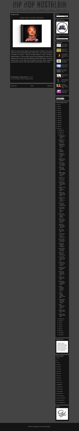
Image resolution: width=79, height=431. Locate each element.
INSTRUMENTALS (42, 9)
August (60, 320)
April (60, 328)
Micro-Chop (58, 375)
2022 (59, 112)
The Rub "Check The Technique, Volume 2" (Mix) (62, 164)
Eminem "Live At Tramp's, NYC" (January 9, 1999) (65, 50)
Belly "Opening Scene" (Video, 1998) (64, 71)
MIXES (34, 9)
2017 (59, 122)
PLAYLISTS (51, 9)
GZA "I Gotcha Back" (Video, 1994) (61, 231)
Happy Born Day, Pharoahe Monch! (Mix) (62, 141)
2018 (59, 120)
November (61, 132)
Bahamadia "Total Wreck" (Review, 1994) (62, 315)
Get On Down (58, 369)
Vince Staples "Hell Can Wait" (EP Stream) (62, 268)
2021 (59, 114)
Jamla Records (22, 78)
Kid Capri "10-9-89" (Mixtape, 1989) (62, 278)
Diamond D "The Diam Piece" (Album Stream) (62, 254)
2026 (59, 104)
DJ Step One (58, 366)
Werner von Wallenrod (60, 400)
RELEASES (20, 9)
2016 (59, 124)
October (60, 134)
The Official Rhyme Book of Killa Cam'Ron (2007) (65, 91)
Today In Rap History (60, 395)
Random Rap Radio (59, 393)
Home (32, 86)
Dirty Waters (58, 378)
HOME (14, 9)
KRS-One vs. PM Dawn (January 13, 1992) (65, 75)
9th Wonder (17, 78)
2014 (14, 78)
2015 (59, 126)
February (60, 332)
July (60, 322)
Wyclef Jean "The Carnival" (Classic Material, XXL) (65, 66)
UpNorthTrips (58, 373)
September (61, 318)
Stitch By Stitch (59, 382)
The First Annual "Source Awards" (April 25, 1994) (64, 45)
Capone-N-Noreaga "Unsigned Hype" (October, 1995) (62, 295)
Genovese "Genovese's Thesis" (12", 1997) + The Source (61, 289)
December (61, 130)
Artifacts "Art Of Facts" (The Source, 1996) (62, 179)
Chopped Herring (59, 386)
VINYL (65, 9)
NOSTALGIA (28, 9)
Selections (31, 78)
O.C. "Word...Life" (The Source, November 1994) (62, 204)
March (60, 330)
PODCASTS (58, 9)
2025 (59, 106)
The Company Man (59, 391)
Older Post (50, 86)
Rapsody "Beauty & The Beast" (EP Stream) (62, 249)
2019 (59, 118)
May (60, 326)
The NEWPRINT (59, 384)
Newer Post (14, 86)
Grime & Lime (58, 380)
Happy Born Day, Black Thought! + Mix (62, 311)
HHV (57, 360)
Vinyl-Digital (58, 371)
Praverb (57, 362)
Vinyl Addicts (58, 364)
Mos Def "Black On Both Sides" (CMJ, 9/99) (62, 240)
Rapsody (27, 78)
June (60, 324)
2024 (59, 108)
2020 (59, 116)
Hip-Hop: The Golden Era (60, 398)
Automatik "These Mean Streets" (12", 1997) (62, 160)
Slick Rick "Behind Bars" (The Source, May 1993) (65, 80)
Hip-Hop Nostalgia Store (60, 402)
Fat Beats (58, 358)
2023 (59, 110)
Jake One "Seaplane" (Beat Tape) (61, 150)
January (60, 334)
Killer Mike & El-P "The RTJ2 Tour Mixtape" (62, 137)
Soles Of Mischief (59, 389)
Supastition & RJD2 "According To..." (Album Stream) (65, 61)
